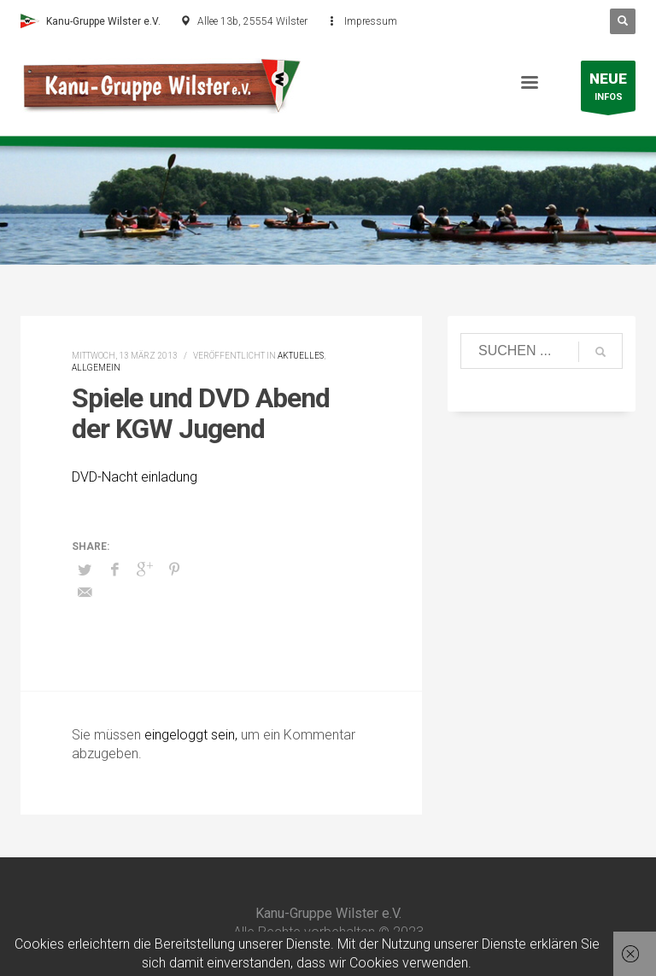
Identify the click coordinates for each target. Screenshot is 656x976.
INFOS (608, 90)
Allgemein (96, 367)
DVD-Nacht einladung (134, 477)
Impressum (370, 21)
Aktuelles (301, 355)
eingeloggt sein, (192, 735)
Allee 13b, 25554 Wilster (252, 21)
